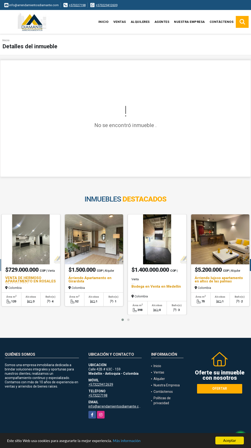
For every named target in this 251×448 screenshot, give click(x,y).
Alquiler (159, 379)
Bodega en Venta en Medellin (156, 286)
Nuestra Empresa (189, 22)
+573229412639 (106, 5)
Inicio (103, 22)
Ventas (119, 22)
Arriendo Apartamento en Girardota (89, 279)
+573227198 (77, 5)
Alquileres (140, 22)
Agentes (161, 22)
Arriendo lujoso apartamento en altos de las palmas (219, 279)
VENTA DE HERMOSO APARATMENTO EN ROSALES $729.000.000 (30, 281)
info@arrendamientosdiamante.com (116, 406)
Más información (126, 440)
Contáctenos (222, 22)
